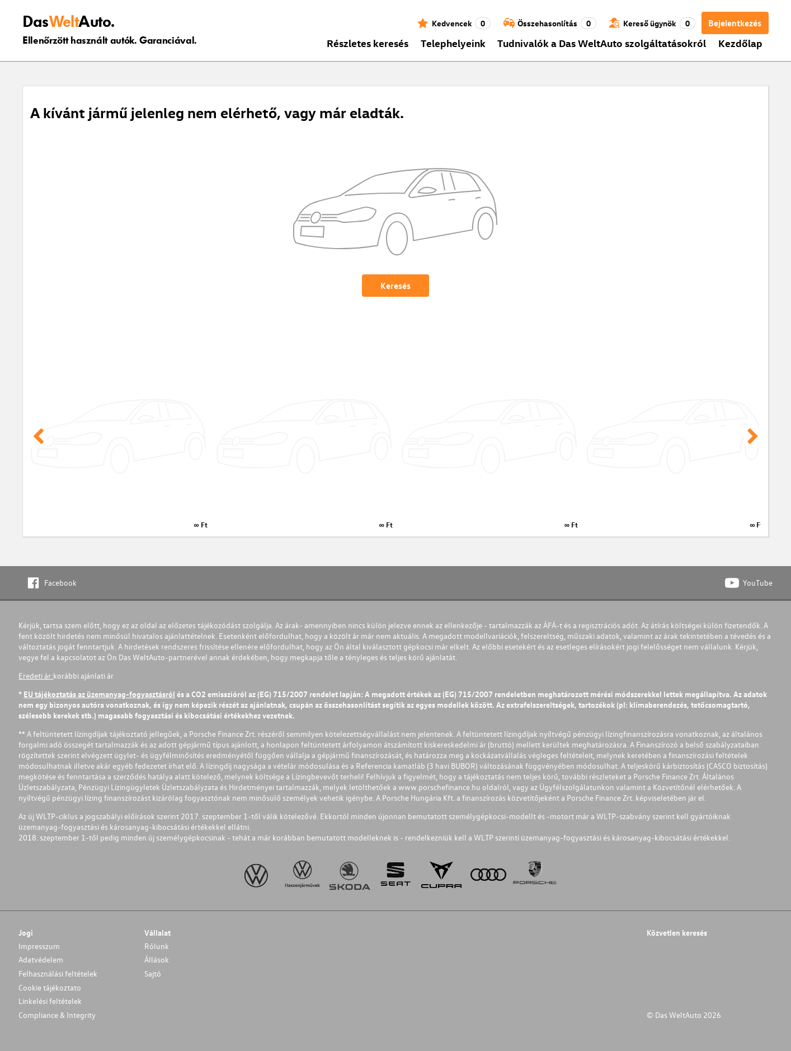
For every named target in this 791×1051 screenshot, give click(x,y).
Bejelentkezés (734, 23)
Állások (156, 959)
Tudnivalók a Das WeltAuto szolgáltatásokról (601, 42)
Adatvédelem (40, 959)
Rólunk (156, 946)
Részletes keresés (367, 42)
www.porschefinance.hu (439, 787)
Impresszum (39, 946)
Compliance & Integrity (57, 1015)
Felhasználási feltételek (57, 973)
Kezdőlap (740, 42)
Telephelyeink (453, 42)
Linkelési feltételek (50, 1001)
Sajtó (152, 973)
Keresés (395, 285)
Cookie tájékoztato (49, 987)
